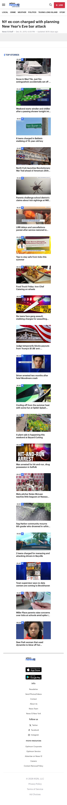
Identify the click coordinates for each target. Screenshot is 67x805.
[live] (59, 5)
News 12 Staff (7, 32)
